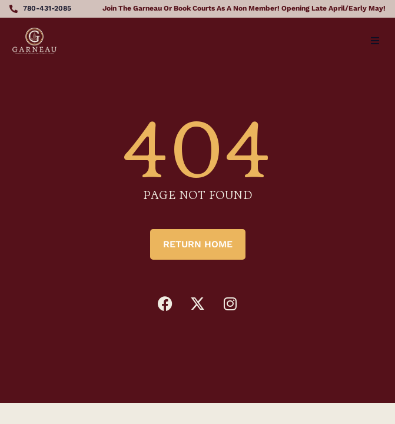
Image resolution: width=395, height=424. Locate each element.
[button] (375, 40)
